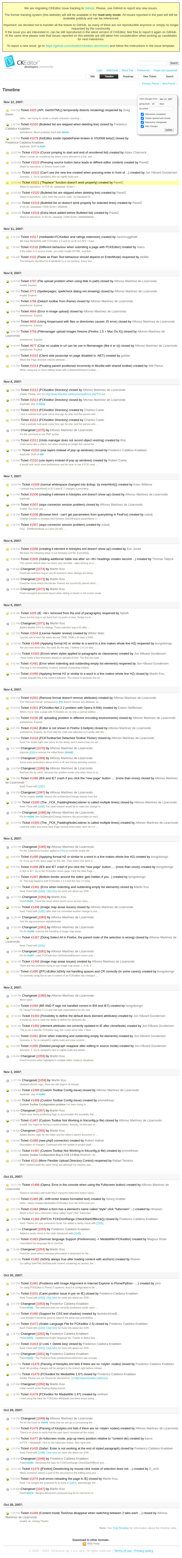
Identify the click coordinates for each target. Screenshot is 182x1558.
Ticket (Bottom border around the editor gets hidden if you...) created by (78, 877)
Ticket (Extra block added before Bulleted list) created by (65, 213)
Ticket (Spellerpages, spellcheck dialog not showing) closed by (84, 291)
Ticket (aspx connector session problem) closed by (77, 505)
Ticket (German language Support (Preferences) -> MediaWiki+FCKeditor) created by (88, 1239)
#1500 (30, 816)
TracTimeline (121, 1527)
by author (156, 108)
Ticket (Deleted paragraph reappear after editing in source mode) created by (88, 1046)
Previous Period (150, 83)
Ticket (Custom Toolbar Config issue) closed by (75, 1090)
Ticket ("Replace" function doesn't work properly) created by (67, 182)
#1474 (30, 1493)
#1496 (30, 931)
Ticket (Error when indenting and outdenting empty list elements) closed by (80, 887)
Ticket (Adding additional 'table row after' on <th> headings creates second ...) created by (92, 559)
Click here (51, 891)
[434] (32, 752)
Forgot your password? (166, 70)
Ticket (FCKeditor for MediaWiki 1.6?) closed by (73, 1374)
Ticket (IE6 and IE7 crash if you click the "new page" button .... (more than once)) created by (92, 867)
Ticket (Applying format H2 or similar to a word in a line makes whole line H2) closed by (87, 674)
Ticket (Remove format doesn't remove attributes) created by (83, 698)
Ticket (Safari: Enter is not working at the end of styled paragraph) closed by (92, 1448)
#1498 (39, 796)
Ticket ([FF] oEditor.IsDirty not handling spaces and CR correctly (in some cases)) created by (92, 971)
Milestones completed (153, 114)
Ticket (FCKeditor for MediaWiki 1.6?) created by (59, 1394)
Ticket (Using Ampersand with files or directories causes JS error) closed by (93, 322)
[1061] (41, 945)
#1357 (30, 955)
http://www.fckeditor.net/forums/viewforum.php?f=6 (71, 394)
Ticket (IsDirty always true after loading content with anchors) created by (75, 1259)
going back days (151, 104)
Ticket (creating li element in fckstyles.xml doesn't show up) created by (76, 549)
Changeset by (52, 430)
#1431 (30, 1307)
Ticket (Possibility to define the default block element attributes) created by (88, 1016)
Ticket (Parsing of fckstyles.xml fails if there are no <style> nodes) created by (94, 1428)
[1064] (41, 891)
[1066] (41, 806)
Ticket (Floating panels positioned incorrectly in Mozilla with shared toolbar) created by (87, 366)
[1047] (72, 1483)
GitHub (89, 8)
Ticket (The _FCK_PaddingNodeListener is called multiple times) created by (94, 823)
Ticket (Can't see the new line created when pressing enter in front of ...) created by (94, 173)
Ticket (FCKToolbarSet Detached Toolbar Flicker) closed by (82, 738)
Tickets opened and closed (155, 118)
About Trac (127, 70)
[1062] (41, 911)
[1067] (41, 786)
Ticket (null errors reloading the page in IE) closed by (64, 1479)
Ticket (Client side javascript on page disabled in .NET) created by (70, 356)
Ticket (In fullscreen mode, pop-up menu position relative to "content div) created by (81, 1438)
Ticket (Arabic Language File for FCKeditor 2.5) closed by (79, 1324)
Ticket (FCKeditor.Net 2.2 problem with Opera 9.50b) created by (76, 708)
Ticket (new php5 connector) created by (57, 1140)
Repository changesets (154, 122)
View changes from (157, 99)
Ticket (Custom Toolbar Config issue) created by (62, 1100)
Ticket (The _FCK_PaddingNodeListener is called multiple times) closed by (94, 802)
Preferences (143, 70)
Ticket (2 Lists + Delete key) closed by (66, 1344)
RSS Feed (93, 1543)
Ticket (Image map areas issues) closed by (72, 907)
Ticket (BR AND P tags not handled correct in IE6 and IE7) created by (77, 1006)
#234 (42, 146)
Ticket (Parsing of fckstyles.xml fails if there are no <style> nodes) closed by (92, 1364)
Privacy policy (143, 1551)
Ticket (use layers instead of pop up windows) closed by (79, 450)
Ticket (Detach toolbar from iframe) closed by (72, 301)
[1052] (41, 1328)
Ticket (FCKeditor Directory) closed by (68, 390)
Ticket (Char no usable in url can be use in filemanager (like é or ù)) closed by (94, 346)
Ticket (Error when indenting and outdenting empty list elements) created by (88, 1036)
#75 (61, 702)
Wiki (92, 76)
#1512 (41, 404)
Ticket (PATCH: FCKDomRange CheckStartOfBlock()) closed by (84, 1219)
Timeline (109, 76)
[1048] (77, 1233)
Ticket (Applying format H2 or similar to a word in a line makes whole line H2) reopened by (91, 643)
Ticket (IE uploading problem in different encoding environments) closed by (93, 718)
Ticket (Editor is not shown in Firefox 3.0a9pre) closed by (81, 728)
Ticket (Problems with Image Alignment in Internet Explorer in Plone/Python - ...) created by (86, 1283)
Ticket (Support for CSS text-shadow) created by (65, 1314)
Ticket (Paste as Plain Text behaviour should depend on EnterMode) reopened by (80, 257)
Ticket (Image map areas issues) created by (73, 961)
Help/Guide (112, 70)
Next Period (168, 83)
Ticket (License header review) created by (57, 633)
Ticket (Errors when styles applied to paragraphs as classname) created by (88, 654)
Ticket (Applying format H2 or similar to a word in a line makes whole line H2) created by (89, 857)
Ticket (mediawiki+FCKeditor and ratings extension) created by (74, 237)
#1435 (30, 1463)
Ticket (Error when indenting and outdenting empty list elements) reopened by (89, 663)
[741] (62, 850)
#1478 (44, 1422)
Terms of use (123, 1551)
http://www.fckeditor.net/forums (89, 1378)
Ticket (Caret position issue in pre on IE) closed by (74, 1293)
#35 (42, 454)
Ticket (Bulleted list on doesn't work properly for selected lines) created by (76, 203)
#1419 (65, 132)
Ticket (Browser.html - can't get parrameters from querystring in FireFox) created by (81, 514)
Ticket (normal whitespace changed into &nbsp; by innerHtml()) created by (81, 484)
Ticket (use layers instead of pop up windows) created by (69, 460)
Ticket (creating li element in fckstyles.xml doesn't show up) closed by (89, 494)
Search (169, 76)
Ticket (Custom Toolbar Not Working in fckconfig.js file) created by (74, 1151)
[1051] (41, 1348)
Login (99, 70)
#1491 (30, 901)
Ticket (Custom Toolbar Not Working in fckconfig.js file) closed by (86, 1120)
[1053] (41, 1297)
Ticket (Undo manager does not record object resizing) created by (68, 440)
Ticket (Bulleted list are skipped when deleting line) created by (68, 193)
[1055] (99, 1223)
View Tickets (149, 76)
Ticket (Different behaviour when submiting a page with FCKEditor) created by (78, 247)
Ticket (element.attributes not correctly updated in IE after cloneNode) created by (92, 1026)
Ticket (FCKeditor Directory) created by (57, 410)
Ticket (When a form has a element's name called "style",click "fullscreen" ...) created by (87, 1209)
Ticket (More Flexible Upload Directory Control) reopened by (72, 1161)
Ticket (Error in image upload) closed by (68, 311)
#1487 (41, 1094)
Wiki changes (149, 126)
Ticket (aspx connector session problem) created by (60, 525)
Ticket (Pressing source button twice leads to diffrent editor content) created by (80, 162)
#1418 (68, 752)
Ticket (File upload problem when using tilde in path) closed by (84, 281)
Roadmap (128, 76)
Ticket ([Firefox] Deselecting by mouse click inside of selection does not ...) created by (85, 1469)
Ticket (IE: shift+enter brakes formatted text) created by (68, 1199)
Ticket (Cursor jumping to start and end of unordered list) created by (78, 152)
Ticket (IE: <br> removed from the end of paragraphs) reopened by (70, 613)
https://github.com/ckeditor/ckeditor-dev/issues (77, 46)
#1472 (30, 1338)
